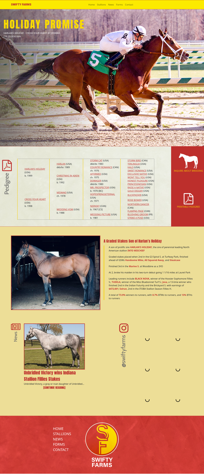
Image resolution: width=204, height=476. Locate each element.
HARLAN (61, 163)
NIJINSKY (95, 206)
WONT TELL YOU (136, 177)
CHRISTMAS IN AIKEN (68, 175)
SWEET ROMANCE (137, 170)
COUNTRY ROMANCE (101, 167)
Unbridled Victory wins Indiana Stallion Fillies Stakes (50, 376)
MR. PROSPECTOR (99, 187)
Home (91, 4)
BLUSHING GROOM (138, 214)
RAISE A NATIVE (136, 187)
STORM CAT (96, 160)
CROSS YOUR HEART (35, 199)
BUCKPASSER (134, 195)
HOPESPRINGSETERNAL (102, 194)
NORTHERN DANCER (138, 204)
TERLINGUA (134, 163)
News (111, 4)
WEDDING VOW (65, 209)
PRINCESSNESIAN (137, 184)
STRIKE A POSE (135, 217)
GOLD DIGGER (135, 190)
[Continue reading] (54, 388)
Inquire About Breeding (188, 170)
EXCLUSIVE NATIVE (137, 174)
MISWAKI (61, 192)
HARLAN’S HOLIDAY (35, 169)
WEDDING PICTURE (100, 214)
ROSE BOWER (135, 200)
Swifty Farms (21, 5)
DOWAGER (95, 180)
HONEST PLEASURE (138, 180)
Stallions (101, 4)
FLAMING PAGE (136, 211)
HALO (131, 167)
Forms (119, 4)
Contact (129, 4)
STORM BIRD (134, 160)
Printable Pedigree (188, 206)
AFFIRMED (95, 174)
